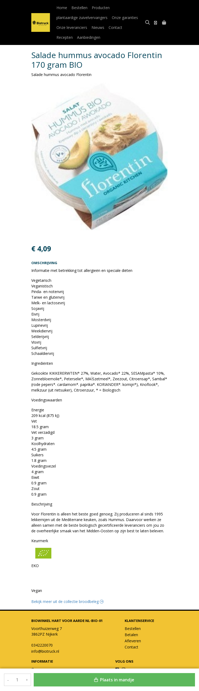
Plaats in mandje (114, 680)
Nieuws (97, 27)
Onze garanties (125, 17)
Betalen (131, 634)
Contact (115, 27)
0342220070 (42, 645)
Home (61, 7)
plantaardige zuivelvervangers (82, 17)
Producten (101, 7)
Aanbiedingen (68, 37)
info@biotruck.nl (45, 651)
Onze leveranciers (71, 27)
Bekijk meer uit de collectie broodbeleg (67, 601)
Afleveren (133, 640)
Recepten (135, 27)
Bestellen (79, 7)
